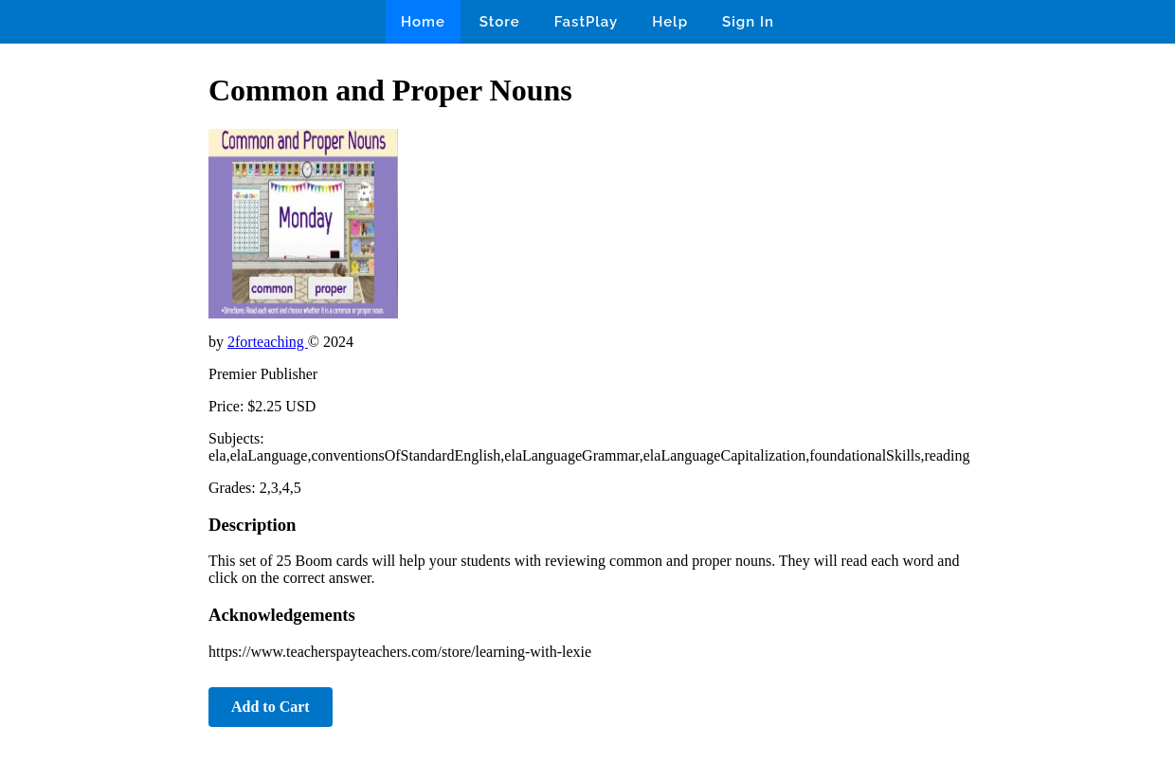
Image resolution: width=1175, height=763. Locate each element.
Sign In (748, 21)
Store (499, 21)
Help (670, 21)
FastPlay (586, 21)
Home (423, 21)
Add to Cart (270, 707)
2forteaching (267, 342)
